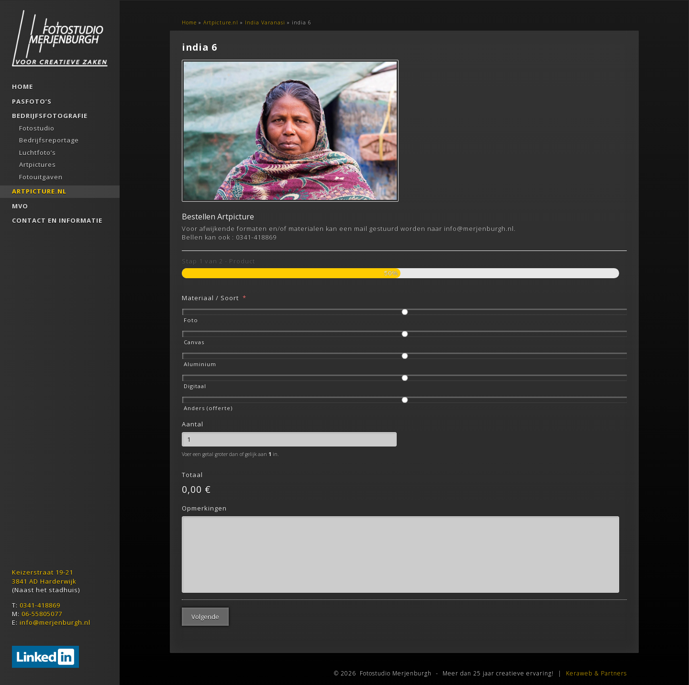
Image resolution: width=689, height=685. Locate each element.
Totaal (192, 471)
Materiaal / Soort (214, 294)
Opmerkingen (204, 504)
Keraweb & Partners (596, 662)
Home (189, 22)
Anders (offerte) (208, 404)
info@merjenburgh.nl (55, 622)
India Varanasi (265, 22)
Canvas (194, 338)
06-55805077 (42, 613)
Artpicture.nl (220, 22)
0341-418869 (40, 605)
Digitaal (195, 382)
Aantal (192, 420)
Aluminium (200, 360)
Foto (191, 316)
